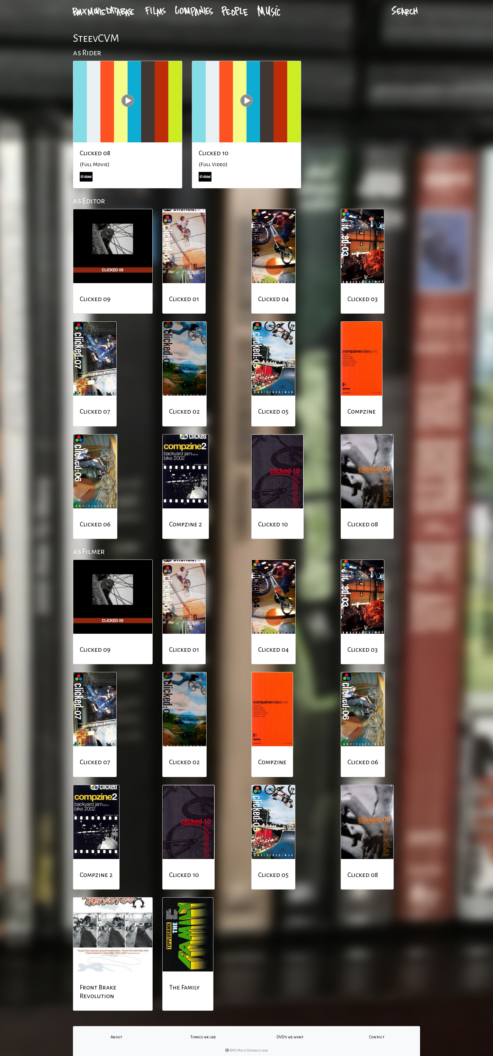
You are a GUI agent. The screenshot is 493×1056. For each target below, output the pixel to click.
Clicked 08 (95, 153)
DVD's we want (290, 1037)
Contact (376, 1037)
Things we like (203, 1037)
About (116, 1037)
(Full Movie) (95, 164)
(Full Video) (213, 164)
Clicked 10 (214, 153)
